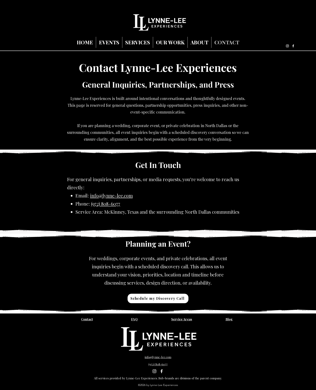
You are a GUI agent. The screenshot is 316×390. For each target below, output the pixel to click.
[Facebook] (293, 46)
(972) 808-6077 (105, 204)
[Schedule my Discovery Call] (158, 298)
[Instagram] (287, 46)
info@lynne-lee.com (111, 195)
